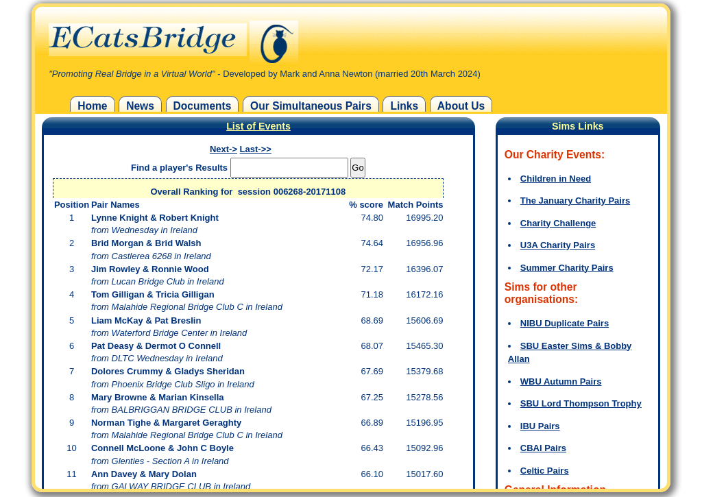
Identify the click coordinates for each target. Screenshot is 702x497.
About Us (461, 106)
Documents (202, 106)
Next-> (223, 149)
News (140, 106)
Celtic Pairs (544, 470)
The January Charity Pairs (575, 200)
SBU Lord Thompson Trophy (581, 403)
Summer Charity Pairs (567, 268)
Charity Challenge (558, 223)
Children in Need (555, 178)
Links (404, 106)
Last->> (255, 149)
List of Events (258, 126)
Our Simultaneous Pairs (311, 106)
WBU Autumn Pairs (561, 381)
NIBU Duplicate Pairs (564, 323)
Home (92, 106)
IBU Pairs (540, 426)
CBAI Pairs (543, 448)
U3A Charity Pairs (557, 245)
